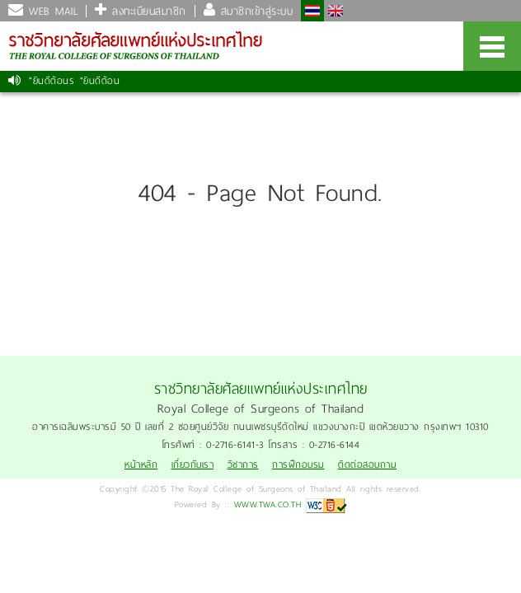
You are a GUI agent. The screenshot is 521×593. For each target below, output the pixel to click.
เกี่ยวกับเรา (192, 465)
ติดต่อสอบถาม (367, 465)
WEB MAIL (51, 11)
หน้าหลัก (140, 465)
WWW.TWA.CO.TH (268, 504)
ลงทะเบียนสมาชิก (146, 11)
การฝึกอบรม (298, 465)
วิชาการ (243, 465)
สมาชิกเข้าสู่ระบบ (254, 11)
